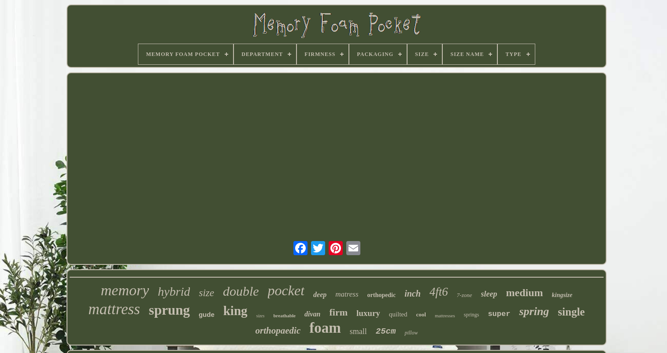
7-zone (464, 295)
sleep (489, 294)
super (499, 314)
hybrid (174, 291)
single (571, 312)
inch (412, 293)
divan (312, 314)
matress (346, 294)
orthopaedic (278, 330)
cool (421, 314)
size (206, 292)
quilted (398, 314)
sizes (260, 315)
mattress (114, 309)
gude (207, 314)
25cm (386, 331)
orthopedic (381, 295)
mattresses (445, 315)
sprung (169, 310)
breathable (284, 315)
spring (534, 311)
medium (524, 292)
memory (125, 290)
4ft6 (439, 291)
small (358, 331)
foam (325, 328)
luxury (368, 313)
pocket (286, 290)
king (235, 311)
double (241, 291)
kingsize (562, 295)
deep (319, 294)
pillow (411, 333)
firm (338, 312)
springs (471, 315)
